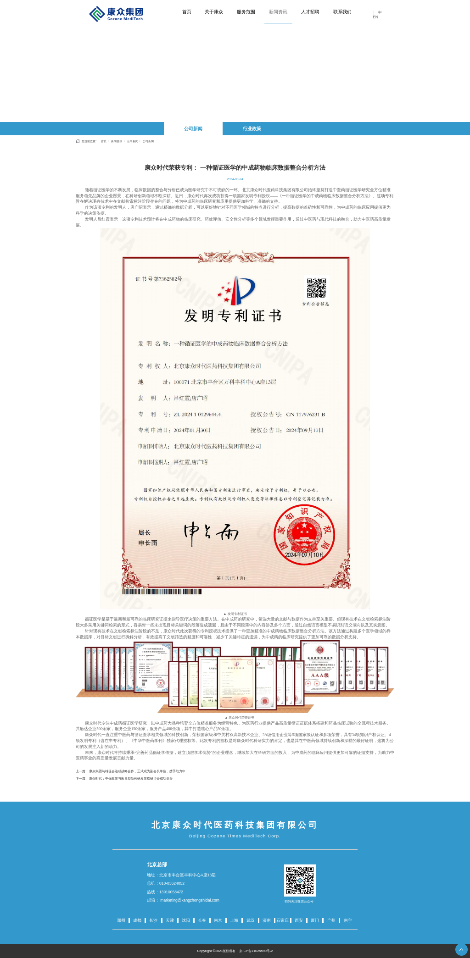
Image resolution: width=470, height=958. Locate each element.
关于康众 (214, 11)
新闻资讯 (278, 11)
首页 (186, 11)
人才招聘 (310, 11)
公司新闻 (193, 128)
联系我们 (342, 11)
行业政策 (252, 128)
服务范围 (246, 11)
